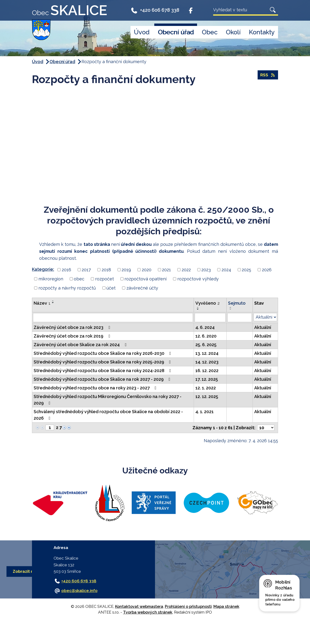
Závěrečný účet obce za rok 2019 (73, 335)
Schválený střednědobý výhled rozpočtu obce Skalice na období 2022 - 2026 (108, 415)
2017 (86, 269)
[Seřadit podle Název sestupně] (53, 303)
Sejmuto (237, 303)
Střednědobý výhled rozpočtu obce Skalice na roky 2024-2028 (103, 370)
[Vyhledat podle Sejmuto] (239, 317)
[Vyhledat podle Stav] (265, 317)
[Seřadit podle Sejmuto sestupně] (230, 309)
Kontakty (262, 32)
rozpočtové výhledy (198, 278)
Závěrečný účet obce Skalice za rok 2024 (81, 344)
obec (79, 278)
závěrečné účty (142, 287)
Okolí (233, 32)
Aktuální (262, 327)
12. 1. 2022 (205, 387)
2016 (66, 269)
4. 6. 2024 (205, 327)
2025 (246, 269)
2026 (267, 269)
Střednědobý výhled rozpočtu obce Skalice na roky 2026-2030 (103, 353)
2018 (106, 269)
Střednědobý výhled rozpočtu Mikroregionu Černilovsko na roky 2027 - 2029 (107, 399)
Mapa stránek (226, 606)
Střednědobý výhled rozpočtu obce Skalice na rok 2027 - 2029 (103, 379)
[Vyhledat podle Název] (113, 317)
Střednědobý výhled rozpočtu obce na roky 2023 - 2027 (96, 387)
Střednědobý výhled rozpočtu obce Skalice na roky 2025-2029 (103, 361)
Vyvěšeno (207, 303)
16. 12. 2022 (206, 370)
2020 (146, 269)
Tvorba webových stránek (147, 612)
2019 (126, 269)
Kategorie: (43, 269)
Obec (209, 32)
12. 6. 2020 (206, 335)
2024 (226, 269)
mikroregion (50, 278)
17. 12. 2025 (206, 379)
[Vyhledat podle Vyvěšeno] (210, 317)
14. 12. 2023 (206, 361)
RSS (267, 75)
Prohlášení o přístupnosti (188, 606)
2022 (186, 269)
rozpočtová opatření (145, 278)
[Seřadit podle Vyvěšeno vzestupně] (198, 307)
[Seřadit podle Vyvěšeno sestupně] (198, 309)
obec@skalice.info (79, 590)
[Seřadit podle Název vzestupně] (53, 301)
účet (111, 287)
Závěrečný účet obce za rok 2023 (73, 327)
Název (42, 303)
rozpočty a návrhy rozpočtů (67, 287)
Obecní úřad (176, 32)
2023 (206, 269)
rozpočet (104, 278)
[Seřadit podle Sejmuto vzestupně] (230, 307)
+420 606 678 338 (154, 10)
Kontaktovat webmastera (139, 606)
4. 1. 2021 (204, 411)
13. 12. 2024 (206, 353)
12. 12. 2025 (206, 396)
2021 (166, 269)
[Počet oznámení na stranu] (265, 428)
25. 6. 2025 (206, 344)
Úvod (141, 32)
